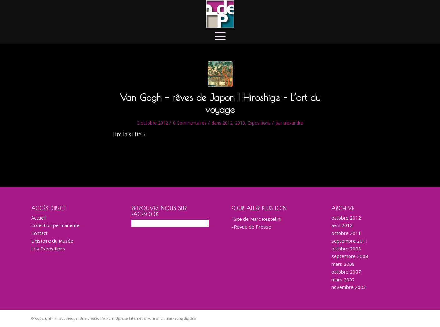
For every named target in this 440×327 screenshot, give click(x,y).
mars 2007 (343, 279)
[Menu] (220, 36)
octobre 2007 (346, 272)
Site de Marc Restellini (257, 219)
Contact (39, 233)
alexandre (293, 123)
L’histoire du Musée (52, 241)
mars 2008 (343, 264)
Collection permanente (55, 225)
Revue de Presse (252, 227)
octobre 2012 (346, 218)
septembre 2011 (349, 241)
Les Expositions (48, 248)
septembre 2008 (349, 256)
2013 (240, 123)
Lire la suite (130, 134)
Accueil (38, 218)
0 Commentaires (190, 123)
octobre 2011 (346, 233)
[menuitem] (220, 36)
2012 (227, 123)
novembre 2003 (348, 287)
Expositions (259, 123)
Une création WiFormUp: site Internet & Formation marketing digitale (138, 318)
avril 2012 (342, 225)
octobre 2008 (346, 248)
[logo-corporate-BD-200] (220, 14)
